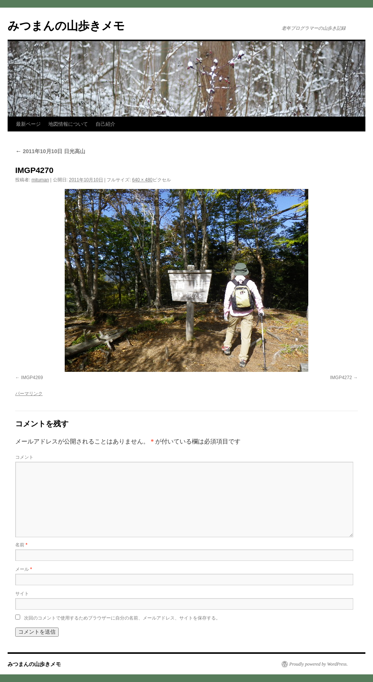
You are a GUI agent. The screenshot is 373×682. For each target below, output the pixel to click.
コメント (24, 457)
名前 (21, 545)
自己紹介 (105, 124)
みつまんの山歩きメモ (66, 25)
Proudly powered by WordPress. (318, 664)
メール (23, 569)
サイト (22, 593)
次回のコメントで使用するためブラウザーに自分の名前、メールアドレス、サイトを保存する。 (122, 618)
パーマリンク (29, 393)
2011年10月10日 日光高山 (50, 151)
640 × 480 (142, 180)
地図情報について (68, 124)
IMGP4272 (341, 377)
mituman (40, 180)
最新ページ (28, 124)
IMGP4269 (32, 377)
